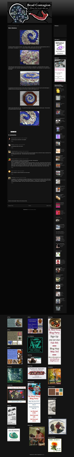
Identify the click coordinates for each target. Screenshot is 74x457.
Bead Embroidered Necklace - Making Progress (62, 158)
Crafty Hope (58, 95)
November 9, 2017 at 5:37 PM (21, 177)
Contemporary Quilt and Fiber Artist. (62, 269)
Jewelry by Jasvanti (60, 202)
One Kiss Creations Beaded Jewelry (60, 195)
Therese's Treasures (60, 170)
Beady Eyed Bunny (59, 236)
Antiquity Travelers (59, 126)
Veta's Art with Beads (60, 243)
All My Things (58, 109)
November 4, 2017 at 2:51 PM (20, 144)
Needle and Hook (59, 163)
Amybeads (58, 178)
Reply (12, 141)
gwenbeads (58, 102)
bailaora (12, 144)
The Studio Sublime (60, 231)
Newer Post (10, 205)
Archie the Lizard (59, 305)
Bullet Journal (62, 179)
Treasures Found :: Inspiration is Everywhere (59, 275)
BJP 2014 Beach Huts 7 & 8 (62, 300)
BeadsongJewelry (59, 155)
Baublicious (58, 148)
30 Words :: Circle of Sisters (62, 278)
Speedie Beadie (59, 267)
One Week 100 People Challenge (62, 150)
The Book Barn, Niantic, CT (62, 121)
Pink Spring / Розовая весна (62, 245)
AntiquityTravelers (14, 151)
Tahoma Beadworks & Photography (60, 119)
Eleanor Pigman (59, 133)
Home (30, 205)
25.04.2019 (62, 142)
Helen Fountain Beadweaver (59, 251)
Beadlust (57, 209)
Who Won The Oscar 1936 (62, 90)
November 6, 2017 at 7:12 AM (23, 158)
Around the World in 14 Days (62, 128)
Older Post (48, 205)
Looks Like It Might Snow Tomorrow (62, 226)
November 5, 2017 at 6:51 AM (23, 151)
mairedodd (58, 217)
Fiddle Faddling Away (60, 298)
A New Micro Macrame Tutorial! (62, 189)
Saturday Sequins (59, 284)
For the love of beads (60, 224)
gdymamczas (58, 141)
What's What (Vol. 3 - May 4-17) (62, 97)
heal (61, 218)
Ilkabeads (58, 291)
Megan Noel (58, 259)
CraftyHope (13, 177)
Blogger (43, 454)
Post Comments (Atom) (32, 209)
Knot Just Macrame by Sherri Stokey (60, 187)
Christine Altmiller (14, 158)
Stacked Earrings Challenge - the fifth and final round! (62, 239)
